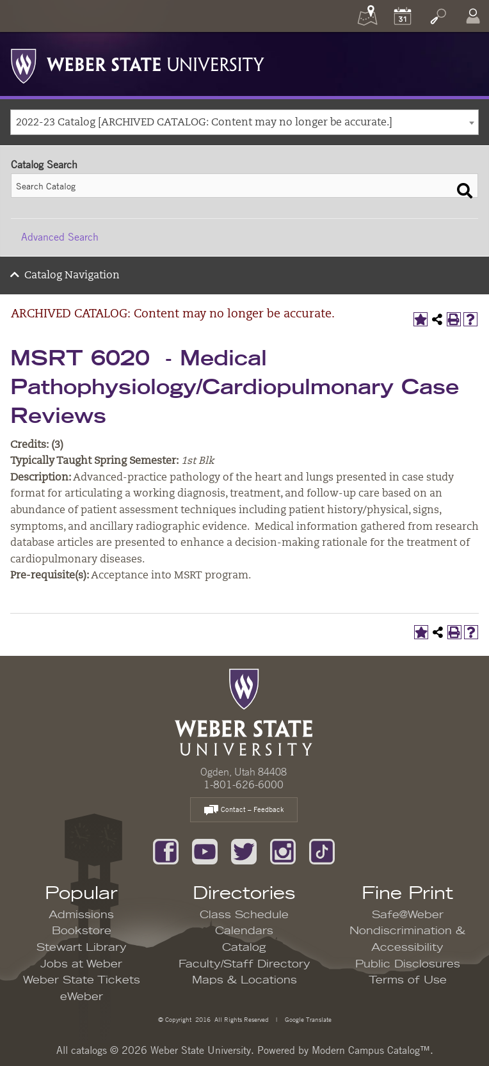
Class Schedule (244, 915)
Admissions (81, 915)
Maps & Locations (244, 980)
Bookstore (81, 931)
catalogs (89, 1050)
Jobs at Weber (81, 964)
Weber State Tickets (81, 980)
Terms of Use (408, 980)
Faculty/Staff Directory (244, 964)
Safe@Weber (408, 915)
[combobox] (244, 122)
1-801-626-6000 (244, 784)
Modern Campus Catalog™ (371, 1050)
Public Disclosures (407, 964)
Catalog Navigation (72, 276)
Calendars (244, 931)
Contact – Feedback (244, 810)
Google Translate (307, 1019)
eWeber (81, 997)
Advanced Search (60, 236)
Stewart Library (81, 948)
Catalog (244, 948)
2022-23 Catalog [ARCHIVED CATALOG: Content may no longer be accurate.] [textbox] (204, 123)
